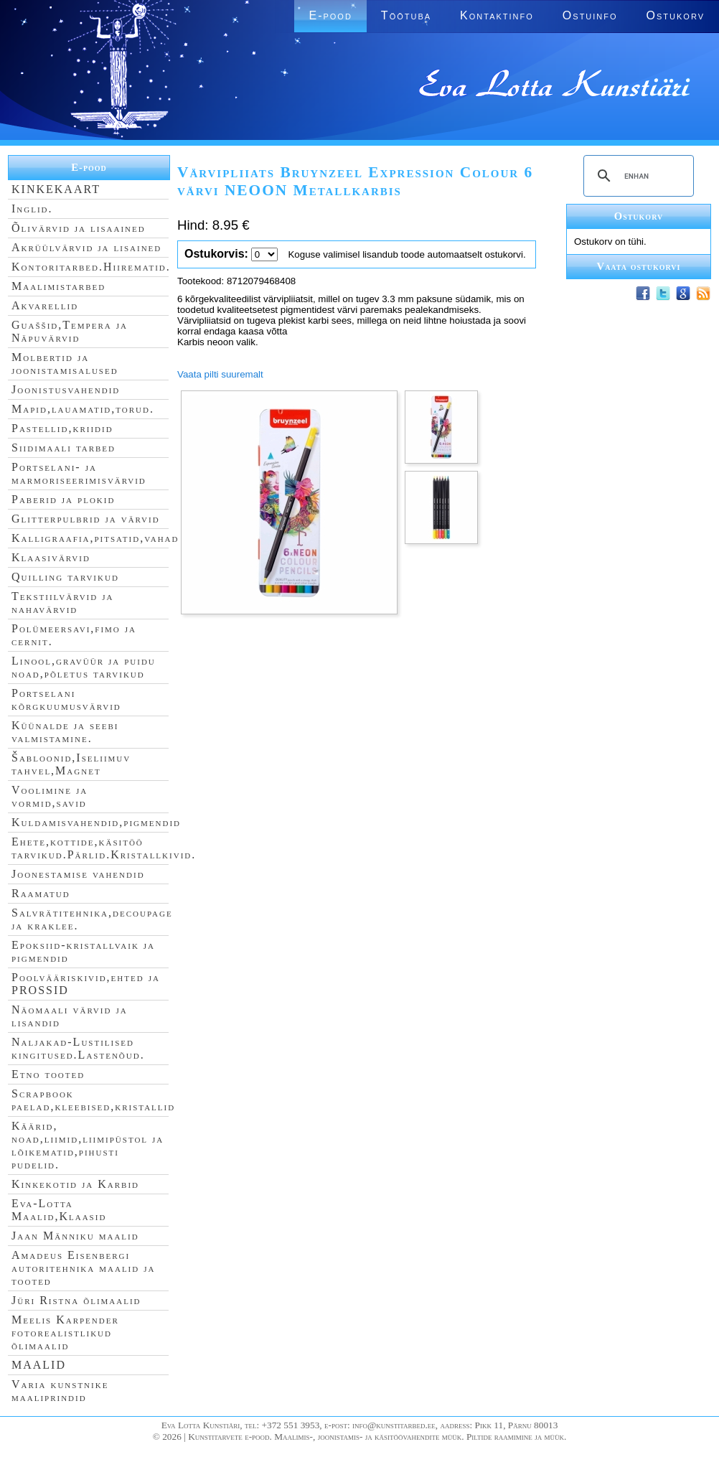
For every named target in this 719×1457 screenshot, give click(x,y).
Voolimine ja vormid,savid (49, 796)
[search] (636, 175)
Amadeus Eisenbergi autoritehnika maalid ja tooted (83, 1268)
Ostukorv (676, 15)
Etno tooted (48, 1074)
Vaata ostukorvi (639, 266)
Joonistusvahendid (65, 389)
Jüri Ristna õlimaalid (76, 1300)
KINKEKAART (55, 189)
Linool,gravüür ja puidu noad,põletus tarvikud (83, 667)
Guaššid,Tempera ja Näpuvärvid (69, 331)
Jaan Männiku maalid (75, 1235)
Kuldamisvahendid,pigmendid (96, 822)
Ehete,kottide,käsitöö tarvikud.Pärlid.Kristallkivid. (103, 848)
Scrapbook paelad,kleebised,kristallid (93, 1099)
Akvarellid (44, 305)
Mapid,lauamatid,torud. (82, 409)
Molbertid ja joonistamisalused (64, 363)
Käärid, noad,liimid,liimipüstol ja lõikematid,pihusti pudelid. (87, 1145)
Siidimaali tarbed (63, 447)
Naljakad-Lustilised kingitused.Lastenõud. (78, 1048)
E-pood (330, 15)
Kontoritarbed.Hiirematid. (91, 267)
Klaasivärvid (50, 557)
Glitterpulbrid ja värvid (85, 518)
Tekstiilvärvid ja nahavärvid (62, 602)
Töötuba (406, 15)
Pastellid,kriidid (62, 428)
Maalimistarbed (58, 286)
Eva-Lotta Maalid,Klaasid (58, 1209)
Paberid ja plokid (63, 499)
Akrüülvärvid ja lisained (86, 247)
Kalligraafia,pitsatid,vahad (95, 538)
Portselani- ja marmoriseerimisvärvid (78, 473)
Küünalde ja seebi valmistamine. (65, 731)
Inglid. (32, 208)
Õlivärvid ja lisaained (78, 228)
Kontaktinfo (497, 15)
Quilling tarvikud (65, 577)
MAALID (38, 1365)
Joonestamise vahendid (78, 874)
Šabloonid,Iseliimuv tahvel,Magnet (71, 764)
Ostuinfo (590, 15)
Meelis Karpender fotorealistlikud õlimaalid (65, 1332)
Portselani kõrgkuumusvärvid (66, 699)
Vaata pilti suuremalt (220, 374)
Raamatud (40, 893)
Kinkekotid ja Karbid (75, 1184)
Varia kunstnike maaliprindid (59, 1390)
